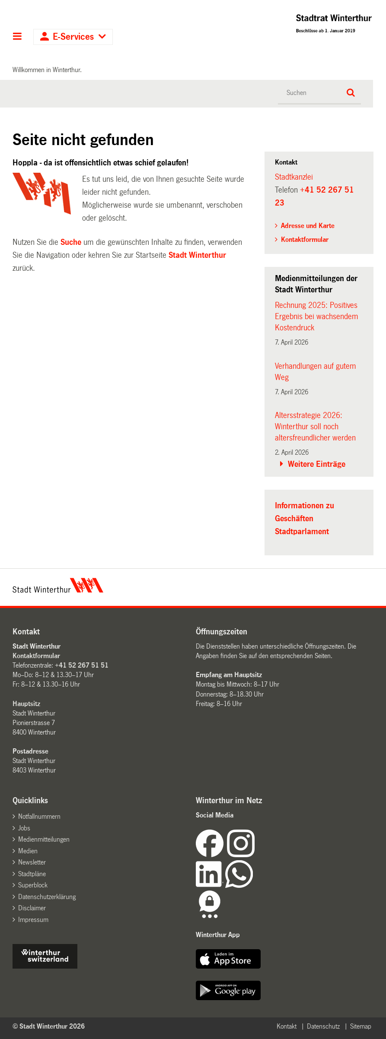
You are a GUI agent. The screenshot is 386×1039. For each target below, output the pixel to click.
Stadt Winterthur (197, 255)
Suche (71, 242)
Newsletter (32, 862)
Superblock (33, 885)
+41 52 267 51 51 (81, 665)
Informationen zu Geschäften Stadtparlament (304, 518)
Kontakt (287, 1026)
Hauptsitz (26, 703)
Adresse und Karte (308, 225)
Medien (28, 851)
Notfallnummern (39, 816)
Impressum (33, 919)
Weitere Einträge (316, 464)
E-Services (73, 37)
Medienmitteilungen (44, 839)
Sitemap (360, 1026)
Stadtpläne (32, 873)
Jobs (24, 828)
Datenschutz (323, 1026)
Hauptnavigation (17, 37)
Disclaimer (32, 908)
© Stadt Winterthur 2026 (49, 1026)
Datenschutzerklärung (47, 896)
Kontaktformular (305, 239)
